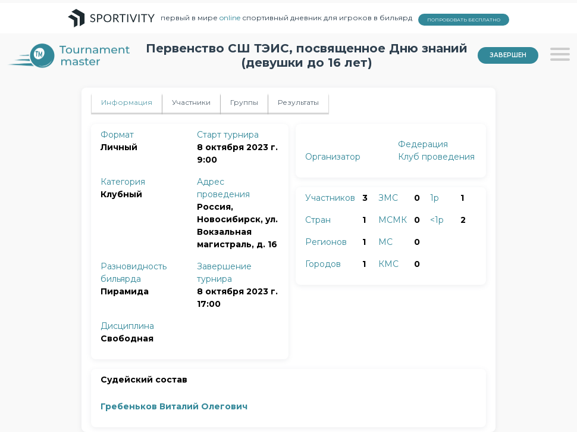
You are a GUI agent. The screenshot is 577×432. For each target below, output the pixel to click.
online (229, 17)
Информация (126, 102)
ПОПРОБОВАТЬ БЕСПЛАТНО (463, 20)
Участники (191, 102)
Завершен (508, 55)
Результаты (298, 102)
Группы (244, 102)
